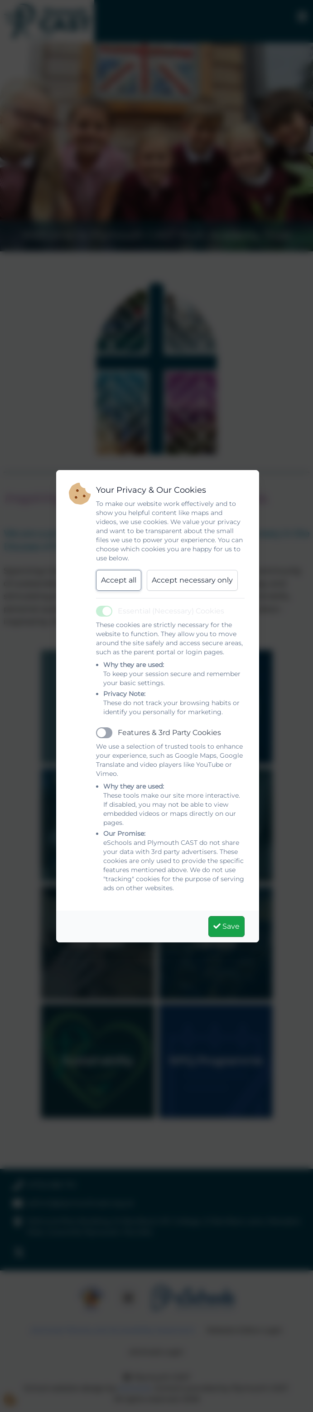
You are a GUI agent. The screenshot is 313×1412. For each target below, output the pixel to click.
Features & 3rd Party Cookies (169, 732)
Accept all (118, 580)
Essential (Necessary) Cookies (171, 611)
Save (226, 926)
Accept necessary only (192, 580)
